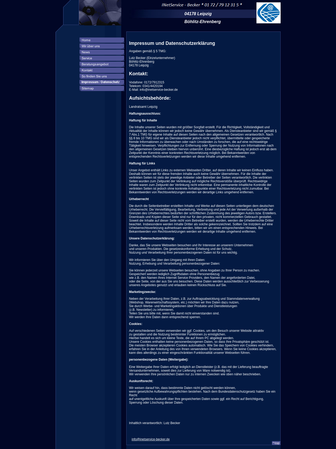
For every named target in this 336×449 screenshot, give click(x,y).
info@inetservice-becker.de (151, 439)
